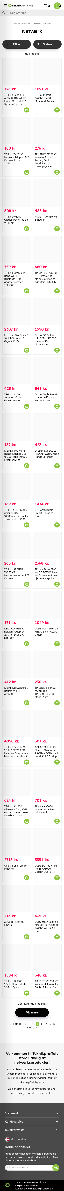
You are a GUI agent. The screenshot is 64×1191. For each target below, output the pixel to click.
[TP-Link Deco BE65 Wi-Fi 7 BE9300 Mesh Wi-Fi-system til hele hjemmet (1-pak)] (47, 545)
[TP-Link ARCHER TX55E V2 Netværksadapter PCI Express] (17, 545)
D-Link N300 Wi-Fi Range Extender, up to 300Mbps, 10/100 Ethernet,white (15, 455)
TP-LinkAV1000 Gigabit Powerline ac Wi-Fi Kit (16, 219)
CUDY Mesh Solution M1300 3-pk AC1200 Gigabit (46, 631)
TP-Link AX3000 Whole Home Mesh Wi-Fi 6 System (15, 984)
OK (56, 1167)
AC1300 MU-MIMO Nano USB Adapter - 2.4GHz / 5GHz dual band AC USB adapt (46, 752)
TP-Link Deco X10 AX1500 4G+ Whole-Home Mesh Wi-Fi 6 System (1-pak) (15, 99)
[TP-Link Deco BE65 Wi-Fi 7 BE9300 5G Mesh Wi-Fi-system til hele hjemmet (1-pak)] (17, 723)
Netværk (47, 23)
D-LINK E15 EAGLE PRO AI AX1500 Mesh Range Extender (47, 453)
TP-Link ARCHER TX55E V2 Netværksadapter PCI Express (16, 574)
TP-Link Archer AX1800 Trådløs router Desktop (13, 397)
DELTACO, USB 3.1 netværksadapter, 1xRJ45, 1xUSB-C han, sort (14, 633)
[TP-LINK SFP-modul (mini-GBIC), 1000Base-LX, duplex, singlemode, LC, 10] (17, 486)
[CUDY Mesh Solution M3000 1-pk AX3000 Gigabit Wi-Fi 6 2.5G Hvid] (47, 898)
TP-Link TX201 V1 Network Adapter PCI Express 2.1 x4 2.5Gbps (16, 159)
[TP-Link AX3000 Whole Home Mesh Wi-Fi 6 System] (17, 957)
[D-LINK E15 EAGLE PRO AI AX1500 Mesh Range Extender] (47, 427)
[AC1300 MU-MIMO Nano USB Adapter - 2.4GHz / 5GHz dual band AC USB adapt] (47, 723)
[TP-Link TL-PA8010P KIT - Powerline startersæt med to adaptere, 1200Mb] (47, 249)
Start (14, 23)
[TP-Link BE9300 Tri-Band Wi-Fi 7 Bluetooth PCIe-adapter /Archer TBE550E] (17, 249)
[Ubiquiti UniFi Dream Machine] (17, 842)
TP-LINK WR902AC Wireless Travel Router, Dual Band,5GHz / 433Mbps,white (45, 160)
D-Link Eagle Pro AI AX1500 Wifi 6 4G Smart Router (46, 397)
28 (54, 1023)
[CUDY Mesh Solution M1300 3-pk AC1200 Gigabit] (47, 604)
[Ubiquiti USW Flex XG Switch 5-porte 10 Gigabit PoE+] (17, 311)
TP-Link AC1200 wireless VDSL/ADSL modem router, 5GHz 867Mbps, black (16, 811)
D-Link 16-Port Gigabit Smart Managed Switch (44, 98)
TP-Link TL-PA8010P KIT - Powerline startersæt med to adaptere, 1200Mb (46, 277)
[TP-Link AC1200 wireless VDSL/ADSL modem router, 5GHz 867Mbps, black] (17, 782)
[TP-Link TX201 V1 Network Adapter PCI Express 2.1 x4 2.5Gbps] (17, 130)
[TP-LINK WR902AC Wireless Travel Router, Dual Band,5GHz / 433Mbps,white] (47, 130)
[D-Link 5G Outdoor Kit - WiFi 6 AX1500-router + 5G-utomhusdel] (47, 311)
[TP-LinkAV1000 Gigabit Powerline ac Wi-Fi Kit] (17, 192)
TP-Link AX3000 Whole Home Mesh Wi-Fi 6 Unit (45, 809)
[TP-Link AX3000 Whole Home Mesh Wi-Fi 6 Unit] (47, 782)
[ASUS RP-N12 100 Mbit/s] (17, 898)
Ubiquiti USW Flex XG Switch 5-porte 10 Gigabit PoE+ (16, 338)
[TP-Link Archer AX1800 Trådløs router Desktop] (17, 370)
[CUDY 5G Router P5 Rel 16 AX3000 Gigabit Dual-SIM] (47, 842)
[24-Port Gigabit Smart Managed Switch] (47, 486)
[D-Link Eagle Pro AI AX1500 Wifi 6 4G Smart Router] (47, 370)
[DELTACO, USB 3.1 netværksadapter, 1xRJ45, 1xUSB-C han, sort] (17, 604)
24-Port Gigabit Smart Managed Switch (44, 513)
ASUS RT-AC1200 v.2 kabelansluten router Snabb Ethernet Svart (47, 984)
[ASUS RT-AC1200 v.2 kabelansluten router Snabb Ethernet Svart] (47, 957)
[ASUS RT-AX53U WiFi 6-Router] (47, 192)
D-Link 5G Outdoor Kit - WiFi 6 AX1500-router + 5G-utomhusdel (46, 340)
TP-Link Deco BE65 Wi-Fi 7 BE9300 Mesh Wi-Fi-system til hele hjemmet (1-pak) (46, 574)
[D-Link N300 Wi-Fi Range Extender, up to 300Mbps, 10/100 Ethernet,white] (17, 427)
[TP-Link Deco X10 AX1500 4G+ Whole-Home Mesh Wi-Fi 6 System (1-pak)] (17, 71)
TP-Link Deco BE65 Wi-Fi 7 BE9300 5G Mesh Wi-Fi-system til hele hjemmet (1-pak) (16, 752)
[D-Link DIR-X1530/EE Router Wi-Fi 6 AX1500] (17, 664)
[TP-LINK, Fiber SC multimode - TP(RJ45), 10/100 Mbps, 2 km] (47, 664)
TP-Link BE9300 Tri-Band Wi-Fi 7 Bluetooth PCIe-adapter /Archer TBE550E (15, 279)
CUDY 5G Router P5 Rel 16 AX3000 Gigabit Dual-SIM (46, 868)
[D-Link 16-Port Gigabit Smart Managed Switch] (47, 71)
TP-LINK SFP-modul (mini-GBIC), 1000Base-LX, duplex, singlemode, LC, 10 (16, 514)
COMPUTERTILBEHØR (30, 23)
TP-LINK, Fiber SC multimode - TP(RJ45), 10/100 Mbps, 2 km (45, 692)
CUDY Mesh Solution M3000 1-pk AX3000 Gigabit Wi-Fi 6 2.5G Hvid (46, 926)
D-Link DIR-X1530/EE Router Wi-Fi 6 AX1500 (16, 691)
